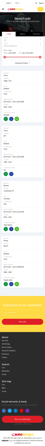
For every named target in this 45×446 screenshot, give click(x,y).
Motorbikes (6, 371)
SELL (40, 9)
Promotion (5, 354)
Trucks (36, 34)
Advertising (6, 344)
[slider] (4, 57)
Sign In (41, 3)
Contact (4, 357)
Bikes (22, 34)
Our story (5, 340)
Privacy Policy (7, 347)
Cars (8, 34)
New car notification (22, 419)
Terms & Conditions (8, 351)
